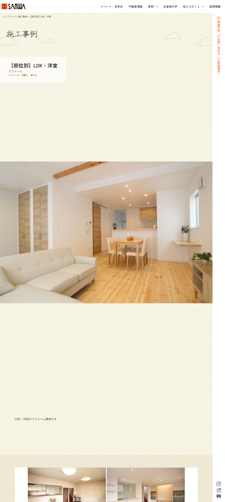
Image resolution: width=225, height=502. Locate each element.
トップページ (9, 16)
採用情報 (215, 6)
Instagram (219, 484)
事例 (151, 6)
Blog (219, 490)
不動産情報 (135, 6)
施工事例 (22, 16)
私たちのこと (191, 6)
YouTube (219, 496)
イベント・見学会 (111, 6)
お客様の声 (170, 6)
